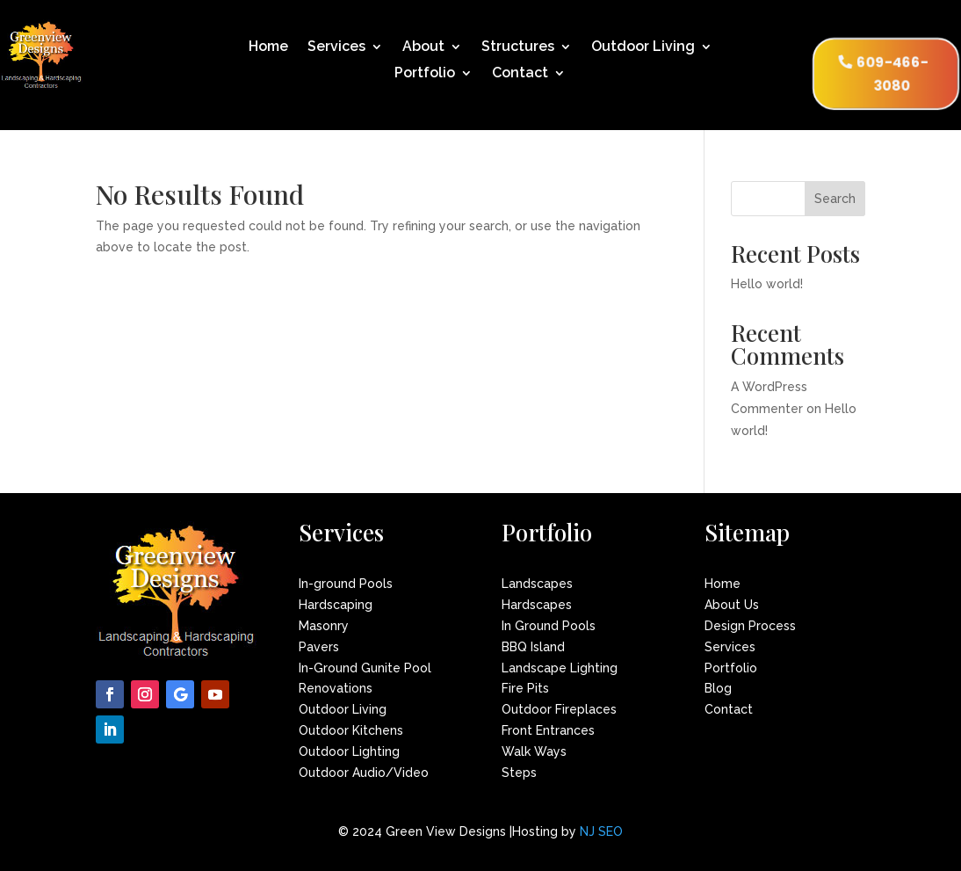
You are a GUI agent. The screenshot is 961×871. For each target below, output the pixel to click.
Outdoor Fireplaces (559, 709)
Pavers (319, 647)
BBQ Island (533, 647)
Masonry (324, 626)
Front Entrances (548, 730)
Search (835, 199)
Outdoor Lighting (349, 751)
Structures (517, 47)
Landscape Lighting (560, 668)
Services (336, 47)
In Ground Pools (549, 626)
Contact (520, 74)
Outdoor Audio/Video (364, 773)
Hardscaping (335, 605)
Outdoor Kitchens (351, 730)
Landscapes (537, 584)
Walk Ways (534, 751)
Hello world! (767, 284)
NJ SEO (601, 831)
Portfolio (424, 74)
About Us (731, 605)
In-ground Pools (346, 584)
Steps (519, 773)
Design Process (750, 626)
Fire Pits (525, 688)
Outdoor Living (643, 47)
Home (268, 47)
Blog (718, 688)
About (423, 47)
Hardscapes (537, 605)
